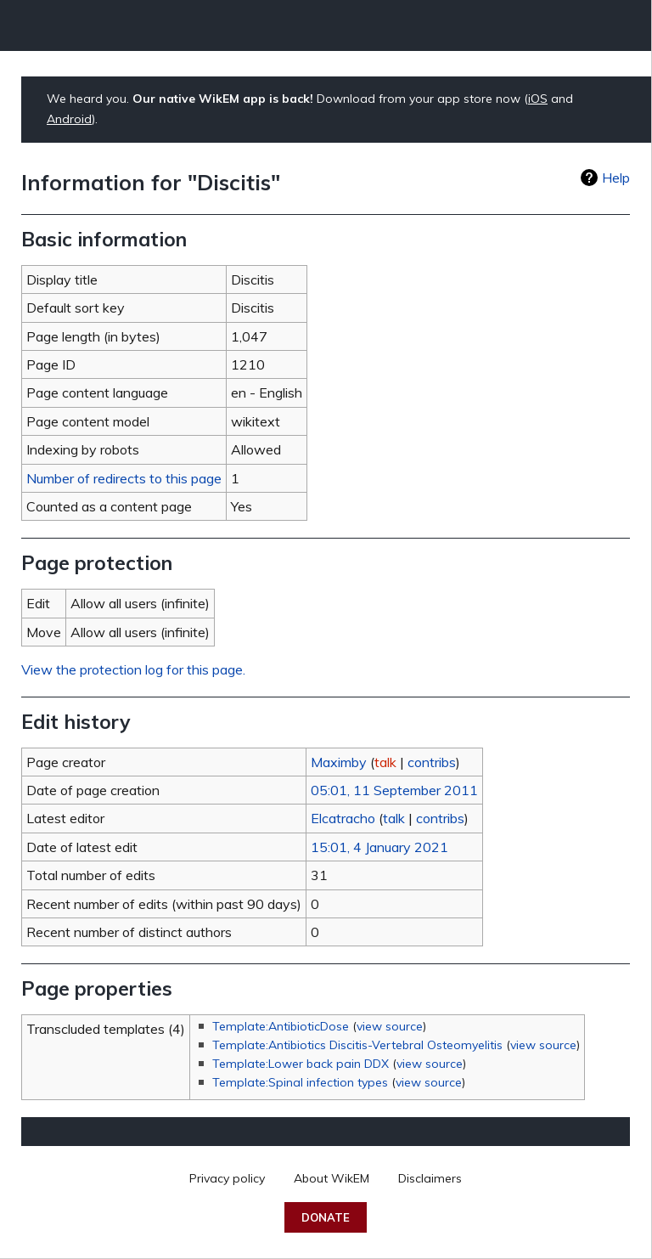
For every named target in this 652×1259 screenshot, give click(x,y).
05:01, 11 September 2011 (394, 790)
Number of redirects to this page (124, 478)
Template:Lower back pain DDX (300, 1063)
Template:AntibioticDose (280, 1026)
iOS (538, 98)
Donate (325, 1217)
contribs (432, 762)
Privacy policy (227, 1178)
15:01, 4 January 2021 (379, 846)
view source (390, 1026)
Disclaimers (430, 1178)
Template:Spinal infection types (300, 1082)
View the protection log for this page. (133, 669)
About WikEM (331, 1178)
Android (69, 119)
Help (616, 177)
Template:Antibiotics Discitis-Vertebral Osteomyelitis (357, 1045)
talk (385, 762)
